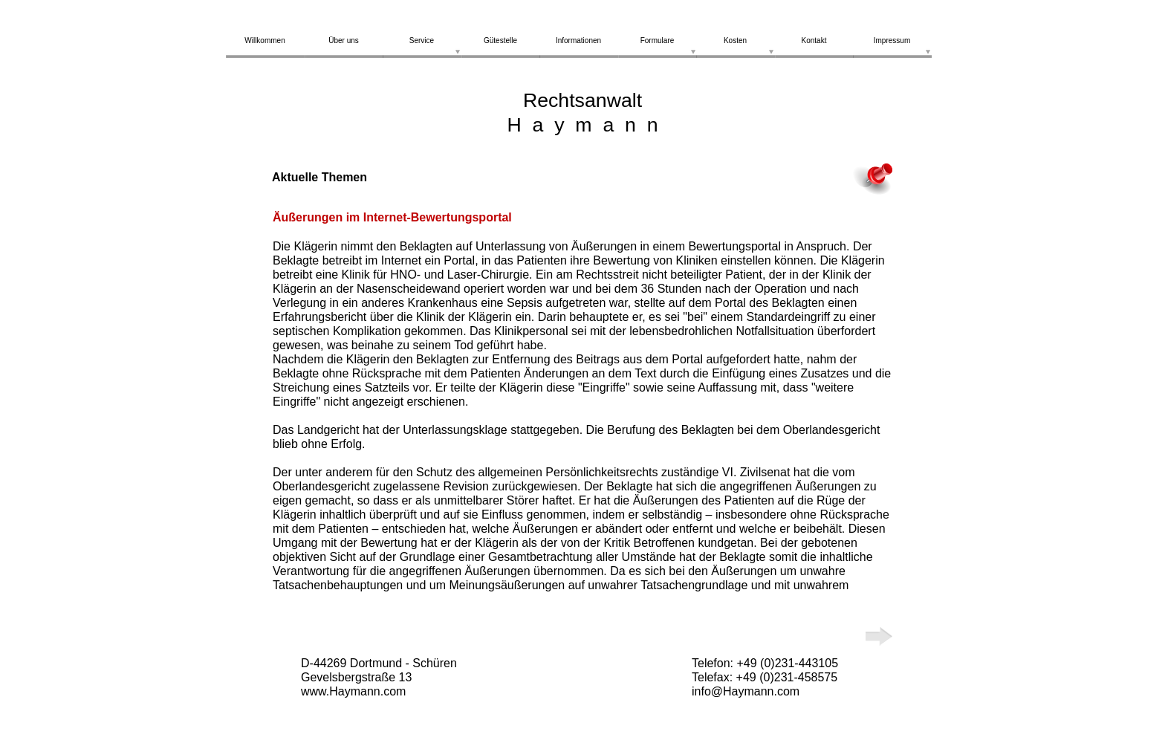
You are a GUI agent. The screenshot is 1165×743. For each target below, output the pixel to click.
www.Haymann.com (353, 691)
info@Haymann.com (745, 691)
